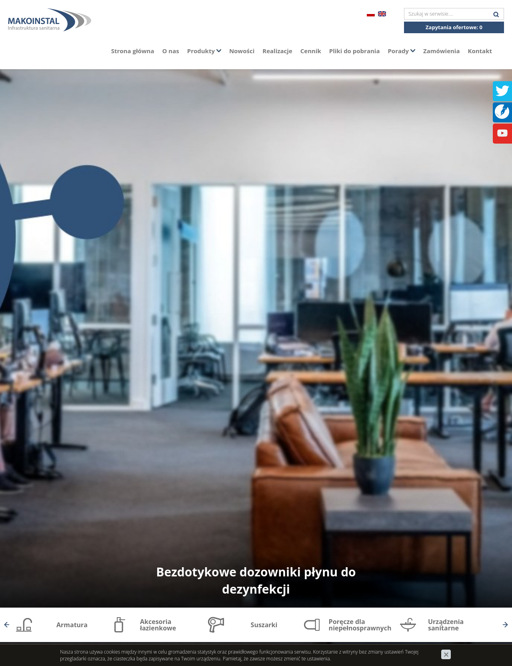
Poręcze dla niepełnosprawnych (360, 624)
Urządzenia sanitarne (446, 624)
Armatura (72, 624)
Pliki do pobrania (354, 51)
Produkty (204, 51)
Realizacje (277, 51)
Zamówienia (441, 51)
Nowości (241, 51)
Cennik (310, 51)
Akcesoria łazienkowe (158, 624)
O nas (170, 51)
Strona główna (132, 51)
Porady (401, 51)
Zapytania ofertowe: (454, 27)
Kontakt (480, 51)
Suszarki (264, 624)
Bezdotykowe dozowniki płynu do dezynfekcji (256, 580)
